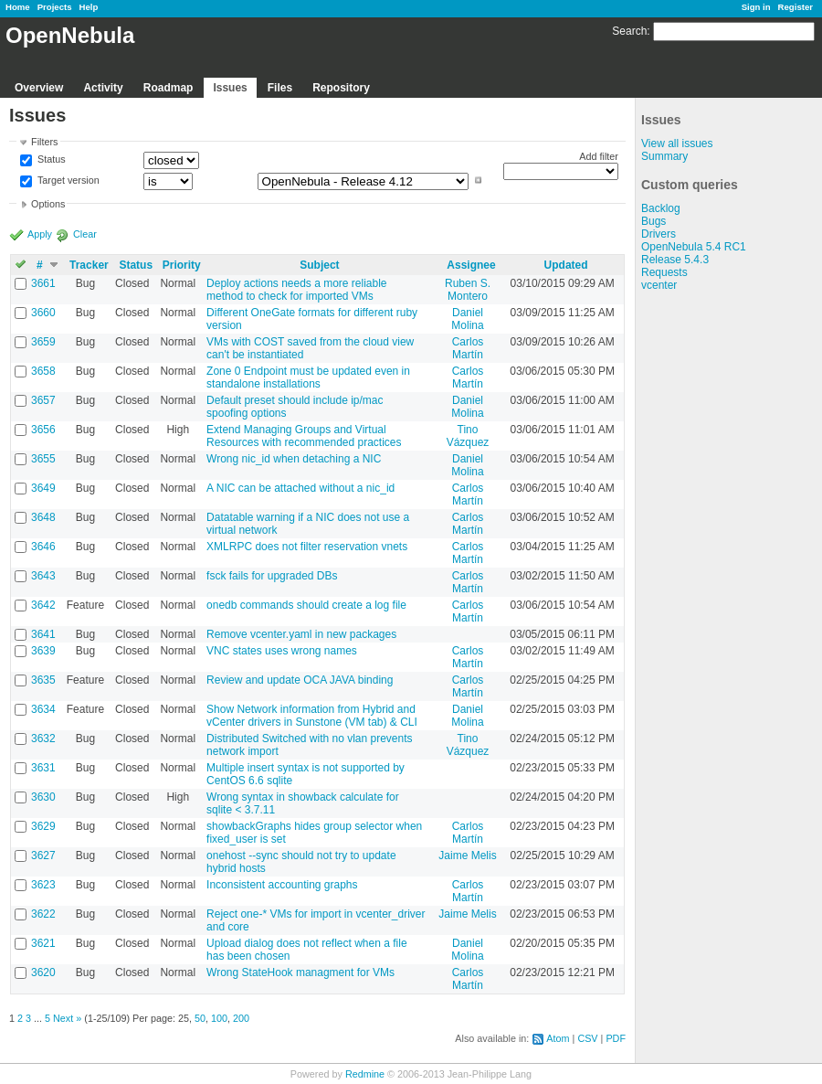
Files (280, 87)
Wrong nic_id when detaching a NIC (293, 458)
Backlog (660, 208)
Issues (230, 87)
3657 (43, 400)
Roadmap (168, 87)
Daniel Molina (467, 319)
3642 (43, 605)
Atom (557, 1038)
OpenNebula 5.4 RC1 (693, 246)
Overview (39, 87)
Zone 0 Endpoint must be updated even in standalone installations (308, 377)
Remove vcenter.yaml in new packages (301, 634)
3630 (43, 797)
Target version (67, 180)
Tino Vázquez (468, 436)
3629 (43, 826)
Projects (54, 7)
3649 (43, 488)
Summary (664, 156)
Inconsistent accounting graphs (281, 884)
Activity (102, 87)
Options (48, 203)
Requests (664, 272)
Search (629, 31)
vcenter (659, 285)
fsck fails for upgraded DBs (271, 575)
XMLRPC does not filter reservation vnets (306, 546)
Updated (566, 265)
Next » (67, 1018)
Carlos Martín (468, 348)
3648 (43, 517)
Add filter (598, 156)
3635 (43, 680)
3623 (43, 884)
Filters (44, 141)
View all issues (676, 143)
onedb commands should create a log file (306, 605)
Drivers (658, 234)
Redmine (365, 1073)
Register (795, 7)
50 (200, 1018)
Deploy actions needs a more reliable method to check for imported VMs (296, 290)
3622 (43, 914)
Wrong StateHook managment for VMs (300, 972)
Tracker (89, 265)
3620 (43, 972)
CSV (587, 1038)
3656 (43, 429)
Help (89, 7)
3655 (43, 458)
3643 (43, 575)
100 (219, 1018)
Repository (341, 87)
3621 (43, 943)
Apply (39, 233)
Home (17, 7)
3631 (43, 767)
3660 (43, 312)
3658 (43, 371)
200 (241, 1018)
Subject (319, 265)
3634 (43, 709)
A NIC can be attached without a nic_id (300, 488)
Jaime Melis (467, 855)
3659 (43, 341)
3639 (43, 650)
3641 (43, 634)
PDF (616, 1038)
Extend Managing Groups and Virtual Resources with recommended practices (303, 436)
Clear (85, 233)
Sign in (756, 7)
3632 (43, 738)
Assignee (471, 265)
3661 (43, 283)
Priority (182, 265)
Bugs (653, 221)
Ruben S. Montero (467, 290)
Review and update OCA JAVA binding (299, 680)
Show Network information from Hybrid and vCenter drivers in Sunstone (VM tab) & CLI (311, 715)
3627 (43, 855)
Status (50, 159)
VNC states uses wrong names (281, 650)
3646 (43, 546)
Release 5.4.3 (675, 259)
